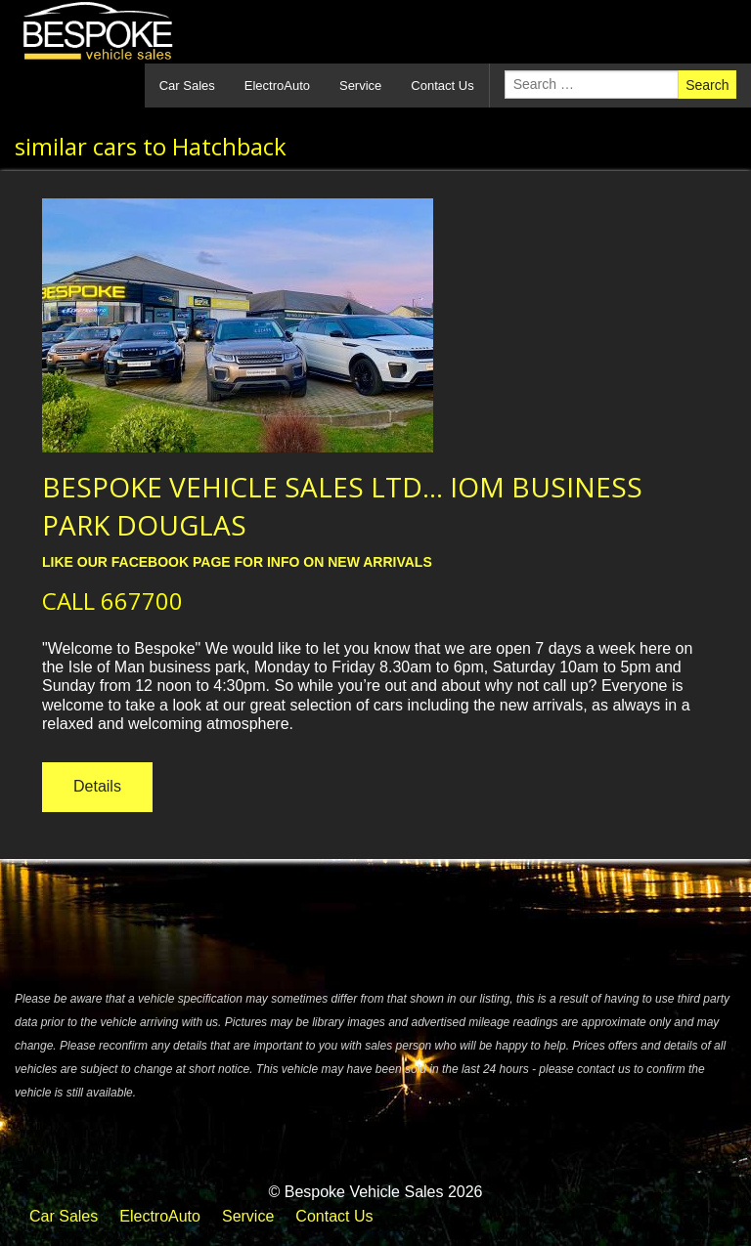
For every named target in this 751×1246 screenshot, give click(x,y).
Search (707, 85)
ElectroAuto (277, 85)
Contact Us (442, 85)
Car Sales (187, 85)
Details (97, 786)
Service (360, 85)
